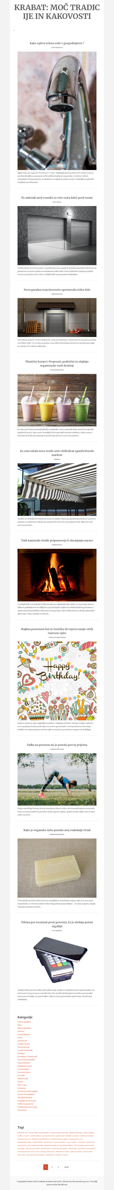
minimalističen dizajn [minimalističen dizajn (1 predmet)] (24, 1142)
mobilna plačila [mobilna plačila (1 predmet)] (37, 1142)
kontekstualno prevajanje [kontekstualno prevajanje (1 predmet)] (59, 1139)
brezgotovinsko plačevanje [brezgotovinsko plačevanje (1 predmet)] (59, 1133)
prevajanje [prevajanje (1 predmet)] (21, 1148)
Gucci (20, 1038)
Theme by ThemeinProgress (76, 1181)
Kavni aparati (23, 1047)
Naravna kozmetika (57, 834)
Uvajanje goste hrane (27, 1101)
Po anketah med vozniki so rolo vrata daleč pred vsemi (57, 197)
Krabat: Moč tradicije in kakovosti (57, 12)
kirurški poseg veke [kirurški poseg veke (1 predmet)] (24, 1139)
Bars (20, 1025)
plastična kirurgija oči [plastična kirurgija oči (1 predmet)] (51, 1145)
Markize (57, 459)
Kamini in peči (57, 545)
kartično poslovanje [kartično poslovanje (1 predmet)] (86, 1136)
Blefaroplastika (24, 1028)
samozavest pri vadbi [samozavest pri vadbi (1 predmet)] (32, 1148)
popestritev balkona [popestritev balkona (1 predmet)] (66, 1145)
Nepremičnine (24, 1063)
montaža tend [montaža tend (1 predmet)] (47, 1142)
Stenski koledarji (25, 1097)
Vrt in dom (22, 1110)
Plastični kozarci (57, 370)
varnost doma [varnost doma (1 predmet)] (87, 1151)
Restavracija (23, 1078)
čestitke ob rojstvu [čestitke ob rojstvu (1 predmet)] (61, 1155)
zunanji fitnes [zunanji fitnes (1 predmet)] (49, 1155)
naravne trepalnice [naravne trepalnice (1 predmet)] (59, 1142)
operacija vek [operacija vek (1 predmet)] (22, 1145)
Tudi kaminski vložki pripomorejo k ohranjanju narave (57, 540)
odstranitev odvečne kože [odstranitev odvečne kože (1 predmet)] (86, 1142)
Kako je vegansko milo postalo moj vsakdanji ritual (57, 830)
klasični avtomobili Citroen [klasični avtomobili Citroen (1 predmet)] (41, 1139)
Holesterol (22, 1041)
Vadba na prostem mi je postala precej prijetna (57, 744)
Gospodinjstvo (57, 47)
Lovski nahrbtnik (25, 1050)
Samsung (22, 1088)
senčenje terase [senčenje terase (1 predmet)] (46, 1148)
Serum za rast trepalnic (28, 1091)
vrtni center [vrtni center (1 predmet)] (21, 1155)
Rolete (20, 1082)
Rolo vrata (57, 202)
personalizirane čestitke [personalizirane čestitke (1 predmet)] (35, 1145)
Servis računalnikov (26, 1094)
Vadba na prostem (57, 749)
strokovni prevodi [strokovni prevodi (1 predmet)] (24, 1151)
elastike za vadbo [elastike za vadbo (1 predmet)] (23, 1136)
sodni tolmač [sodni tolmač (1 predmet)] (72, 1148)
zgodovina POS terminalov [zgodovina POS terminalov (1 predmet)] (35, 1155)
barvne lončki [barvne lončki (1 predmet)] (33, 1133)
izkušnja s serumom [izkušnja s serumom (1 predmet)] (72, 1136)
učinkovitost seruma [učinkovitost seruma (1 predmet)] (62, 1151)
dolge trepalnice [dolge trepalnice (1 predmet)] (88, 1133)
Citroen (21, 1031)
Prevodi (21, 1075)
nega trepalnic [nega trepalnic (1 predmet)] (72, 1142)
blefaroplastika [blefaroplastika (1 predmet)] (44, 1133)
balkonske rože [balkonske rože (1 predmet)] (23, 1133)
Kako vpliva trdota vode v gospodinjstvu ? (57, 43)
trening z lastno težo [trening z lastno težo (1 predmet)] (47, 1151)
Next (66, 1167)
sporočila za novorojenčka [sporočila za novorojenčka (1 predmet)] (86, 1148)
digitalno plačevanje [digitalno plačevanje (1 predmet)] (75, 1133)
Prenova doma (57, 294)
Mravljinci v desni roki (27, 1056)
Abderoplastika (24, 1022)
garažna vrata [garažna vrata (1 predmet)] (60, 1136)
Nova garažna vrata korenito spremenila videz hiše (57, 289)
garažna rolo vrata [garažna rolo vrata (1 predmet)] (48, 1136)
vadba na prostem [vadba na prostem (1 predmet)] (76, 1151)
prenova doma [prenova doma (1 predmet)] (89, 1145)
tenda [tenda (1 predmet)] (32, 1151)
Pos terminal (57, 930)
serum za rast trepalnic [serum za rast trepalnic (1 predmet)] (59, 1148)
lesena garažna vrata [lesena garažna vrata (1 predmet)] (76, 1139)
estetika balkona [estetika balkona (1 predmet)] (35, 1136)
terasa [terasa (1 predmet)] (37, 1151)
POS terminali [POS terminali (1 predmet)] (78, 1145)
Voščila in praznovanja (57, 637)
